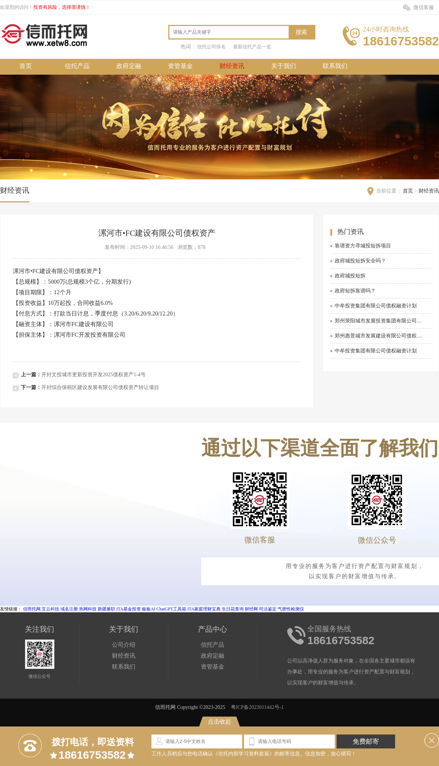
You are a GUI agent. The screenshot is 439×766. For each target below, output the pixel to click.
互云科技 (50, 609)
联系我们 (335, 66)
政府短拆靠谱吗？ (355, 291)
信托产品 (77, 66)
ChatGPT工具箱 (171, 609)
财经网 (251, 609)
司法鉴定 (268, 609)
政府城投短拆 (350, 276)
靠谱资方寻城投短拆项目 (363, 246)
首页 (25, 66)
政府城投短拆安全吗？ (360, 261)
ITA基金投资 (128, 609)
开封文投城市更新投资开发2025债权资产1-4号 (93, 374)
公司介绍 (123, 645)
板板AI (148, 609)
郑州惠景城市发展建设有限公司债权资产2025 (380, 336)
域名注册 (69, 609)
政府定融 (128, 66)
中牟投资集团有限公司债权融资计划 (376, 306)
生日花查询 (233, 609)
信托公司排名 (211, 46)
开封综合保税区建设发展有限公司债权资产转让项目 (100, 387)
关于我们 (283, 66)
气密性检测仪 (291, 609)
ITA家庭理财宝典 (204, 609)
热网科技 (88, 609)
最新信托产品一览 (252, 46)
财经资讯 (232, 66)
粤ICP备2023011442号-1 (257, 707)
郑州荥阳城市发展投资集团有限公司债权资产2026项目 (380, 321)
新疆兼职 (106, 609)
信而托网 (32, 609)
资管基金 (180, 66)
